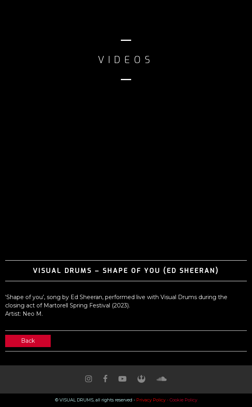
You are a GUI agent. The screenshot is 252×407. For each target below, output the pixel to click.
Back (28, 340)
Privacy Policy (151, 400)
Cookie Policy (183, 400)
